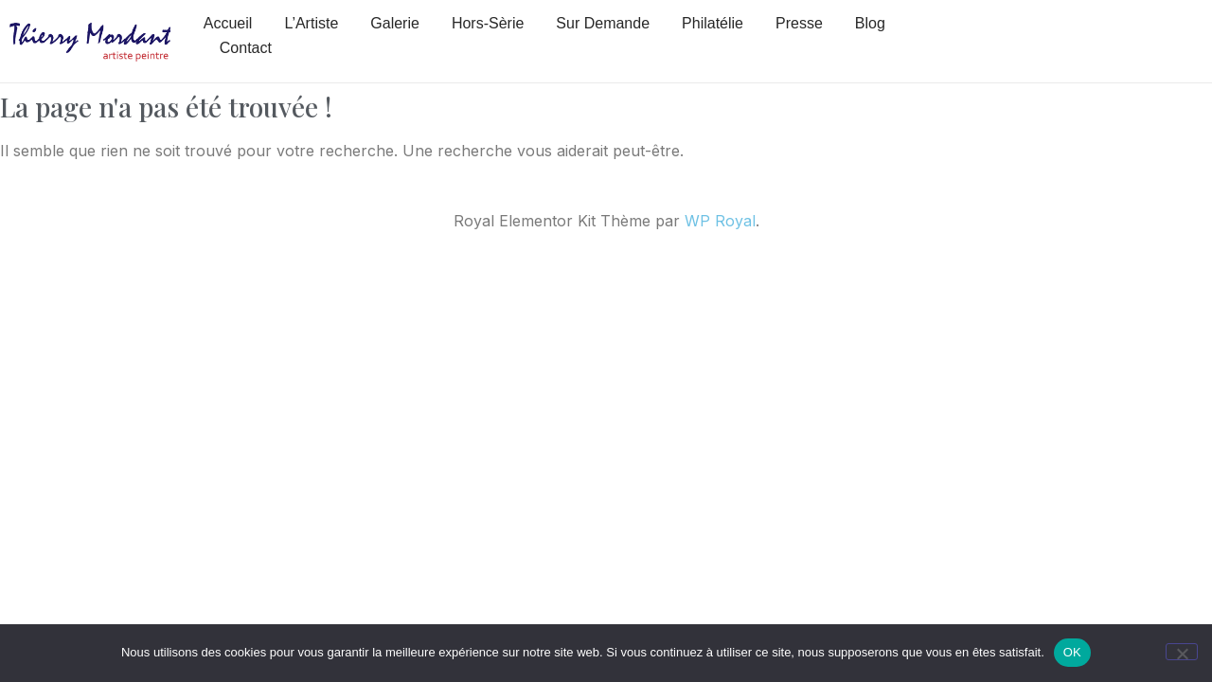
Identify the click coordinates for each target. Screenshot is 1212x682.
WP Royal (720, 220)
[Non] (1182, 651)
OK (1072, 652)
